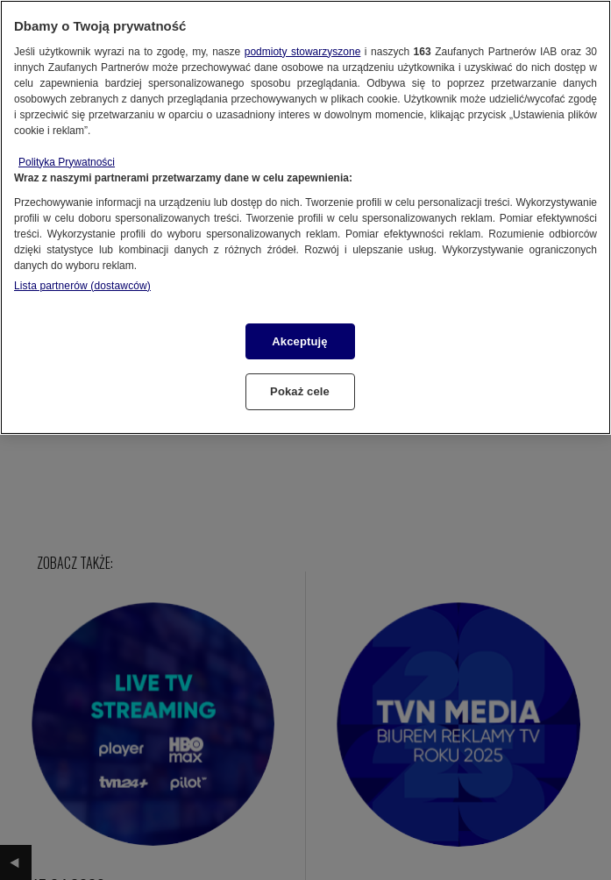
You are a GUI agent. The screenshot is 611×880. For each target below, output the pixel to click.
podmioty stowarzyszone (303, 52)
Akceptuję (299, 341)
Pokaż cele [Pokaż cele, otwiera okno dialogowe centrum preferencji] (300, 391)
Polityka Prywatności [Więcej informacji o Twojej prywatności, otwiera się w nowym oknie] (66, 162)
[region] (305, 217)
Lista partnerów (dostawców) (82, 286)
